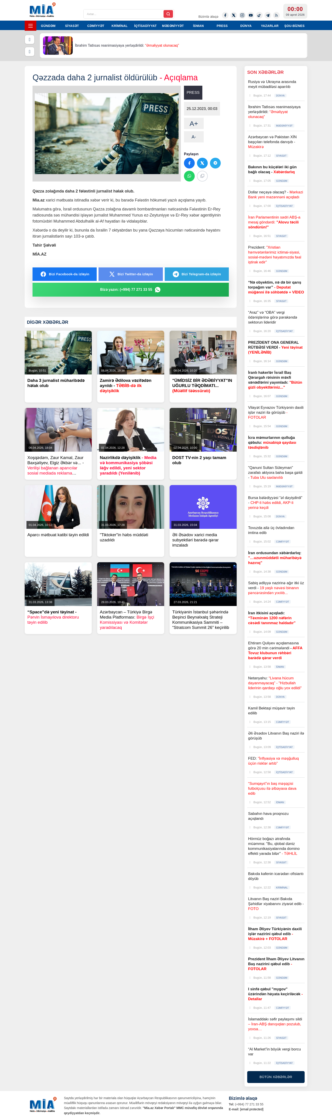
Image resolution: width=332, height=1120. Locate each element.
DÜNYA (246, 26)
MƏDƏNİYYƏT (173, 26)
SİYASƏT (72, 26)
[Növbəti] (30, 51)
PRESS (222, 26)
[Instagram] (242, 15)
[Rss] (276, 15)
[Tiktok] (259, 15)
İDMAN (198, 26)
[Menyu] (30, 26)
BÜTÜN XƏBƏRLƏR (276, 1077)
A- (194, 136)
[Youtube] (250, 15)
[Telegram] (267, 15)
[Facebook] (225, 15)
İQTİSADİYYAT (145, 26)
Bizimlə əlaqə (208, 16)
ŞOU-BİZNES (294, 26)
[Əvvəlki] (30, 39)
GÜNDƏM (48, 26)
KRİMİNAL (119, 26)
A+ (194, 123)
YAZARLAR (270, 26)
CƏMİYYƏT (95, 26)
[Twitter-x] (233, 15)
